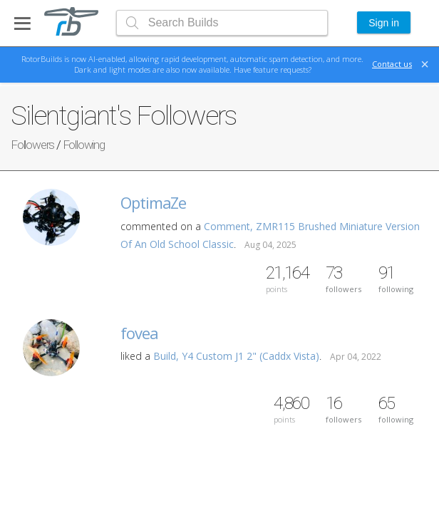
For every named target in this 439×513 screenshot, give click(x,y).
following (396, 279)
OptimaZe (153, 202)
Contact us (392, 63)
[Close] (425, 64)
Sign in (383, 22)
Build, (167, 356)
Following (84, 145)
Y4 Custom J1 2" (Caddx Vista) (250, 356)
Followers (32, 145)
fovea (139, 332)
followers (343, 279)
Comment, (230, 226)
